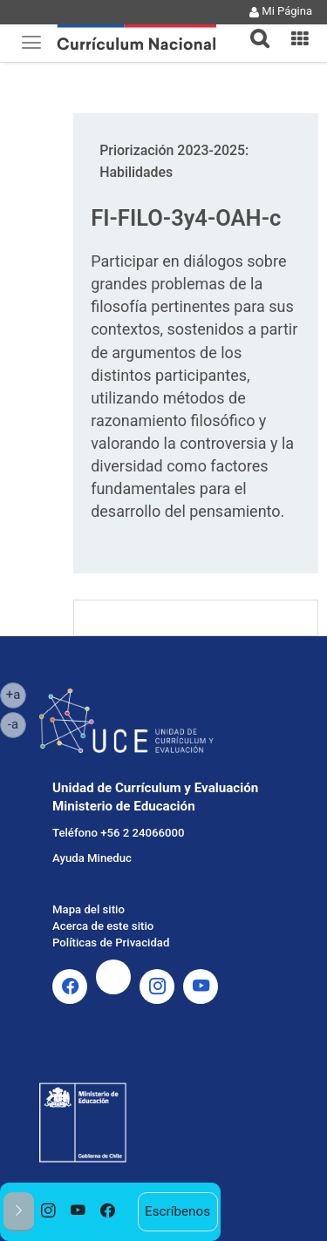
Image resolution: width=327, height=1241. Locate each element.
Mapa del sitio (88, 909)
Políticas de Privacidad (110, 942)
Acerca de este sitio (102, 925)
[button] (253, 28)
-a (17, 723)
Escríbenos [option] (177, 1211)
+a (16, 693)
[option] (49, 1211)
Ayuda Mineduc (92, 858)
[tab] (253, 28)
